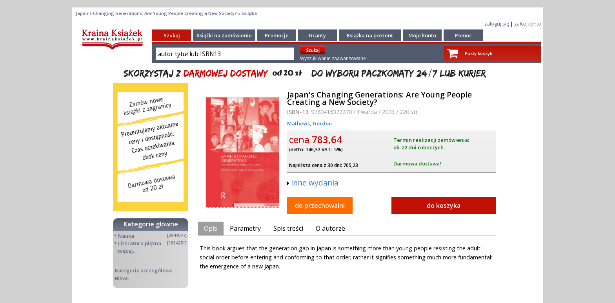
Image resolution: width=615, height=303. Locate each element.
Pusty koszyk (478, 53)
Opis (210, 228)
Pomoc (463, 35)
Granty (317, 35)
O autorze (330, 228)
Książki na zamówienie (224, 35)
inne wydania (314, 182)
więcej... (126, 250)
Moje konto (422, 35)
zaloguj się (496, 23)
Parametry (245, 228)
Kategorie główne (151, 224)
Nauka (126, 235)
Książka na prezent (370, 35)
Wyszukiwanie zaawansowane (333, 58)
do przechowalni (320, 205)
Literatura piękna (139, 243)
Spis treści (288, 228)
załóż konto (527, 23)
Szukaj (172, 35)
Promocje (277, 35)
